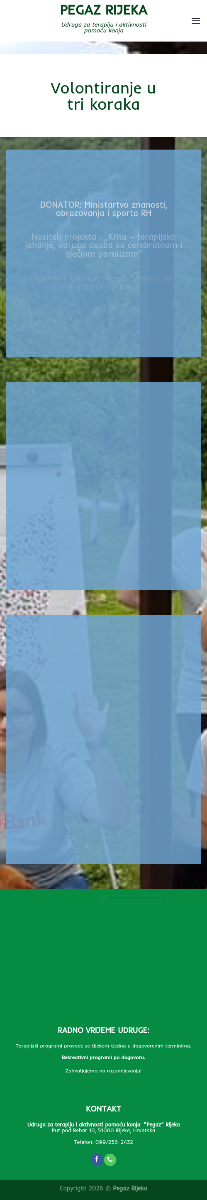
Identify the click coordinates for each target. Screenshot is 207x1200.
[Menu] (196, 20)
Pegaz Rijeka (103, 9)
